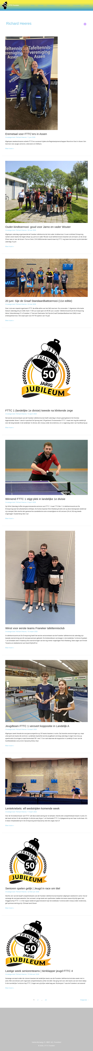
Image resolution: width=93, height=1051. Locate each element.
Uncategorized (10, 137)
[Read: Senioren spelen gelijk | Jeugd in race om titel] (28, 861)
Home (37, 5)
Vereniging (53, 5)
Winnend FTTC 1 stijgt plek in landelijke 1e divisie (35, 498)
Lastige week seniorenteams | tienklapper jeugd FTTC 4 (39, 970)
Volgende (84, 1000)
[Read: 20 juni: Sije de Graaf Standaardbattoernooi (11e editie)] (46, 278)
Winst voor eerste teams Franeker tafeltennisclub (34, 628)
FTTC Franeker (14, 5)
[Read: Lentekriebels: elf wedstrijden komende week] (46, 781)
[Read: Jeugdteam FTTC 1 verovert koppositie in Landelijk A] (46, 691)
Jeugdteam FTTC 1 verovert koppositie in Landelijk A (37, 726)
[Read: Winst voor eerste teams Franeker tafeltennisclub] (40, 577)
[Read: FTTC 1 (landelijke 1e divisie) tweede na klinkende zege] (46, 369)
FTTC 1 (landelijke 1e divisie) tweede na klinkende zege (39, 410)
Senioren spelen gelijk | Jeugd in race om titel (32, 888)
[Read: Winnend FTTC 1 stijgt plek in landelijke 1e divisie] (46, 467)
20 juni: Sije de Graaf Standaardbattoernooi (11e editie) (38, 300)
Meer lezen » (9, 148)
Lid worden (78, 5)
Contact (87, 5)
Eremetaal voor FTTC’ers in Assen (26, 133)
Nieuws (44, 5)
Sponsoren (65, 5)
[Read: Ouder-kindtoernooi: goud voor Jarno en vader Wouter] (46, 192)
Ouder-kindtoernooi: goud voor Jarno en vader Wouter (38, 226)
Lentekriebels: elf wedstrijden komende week (32, 808)
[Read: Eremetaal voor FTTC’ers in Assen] (31, 83)
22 (46, 1000)
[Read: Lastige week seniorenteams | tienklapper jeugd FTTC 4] (28, 943)
